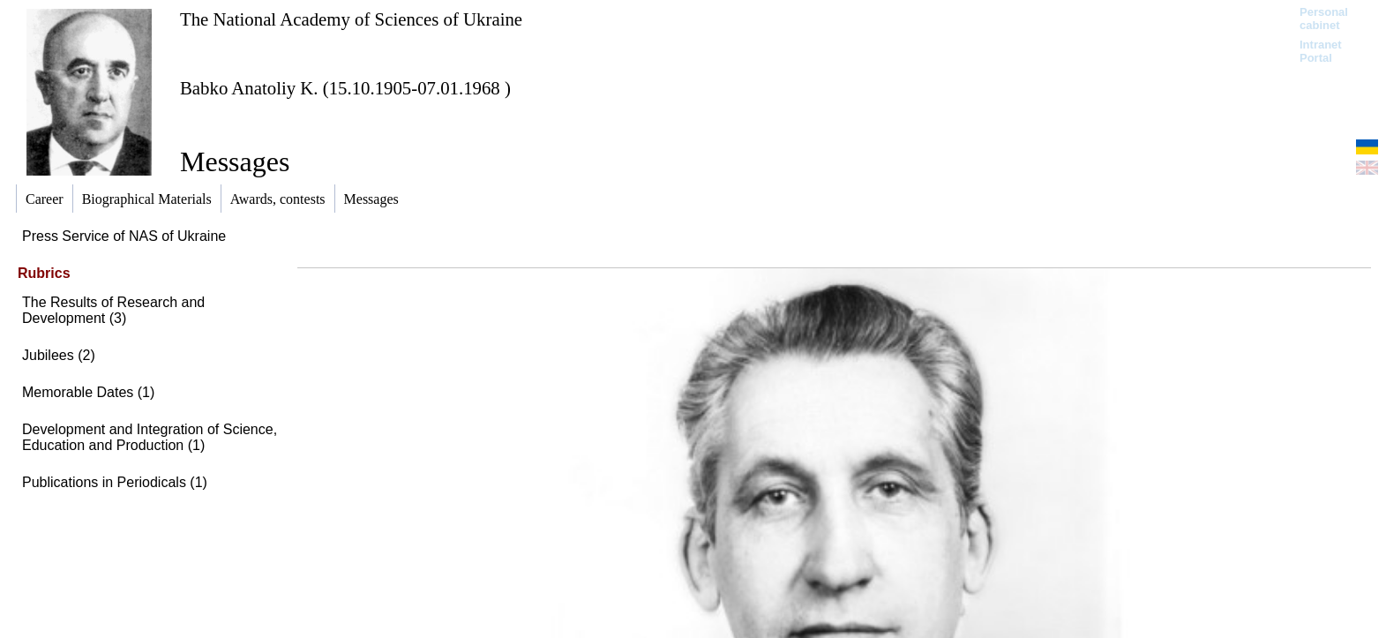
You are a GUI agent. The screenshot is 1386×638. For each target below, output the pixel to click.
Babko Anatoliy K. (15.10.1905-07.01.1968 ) (345, 88)
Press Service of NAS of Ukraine (124, 236)
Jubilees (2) (58, 355)
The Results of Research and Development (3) (113, 310)
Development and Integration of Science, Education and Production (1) (149, 437)
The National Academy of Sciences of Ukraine (351, 19)
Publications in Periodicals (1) (114, 482)
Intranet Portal (1321, 51)
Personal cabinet (1324, 18)
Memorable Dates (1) (88, 392)
